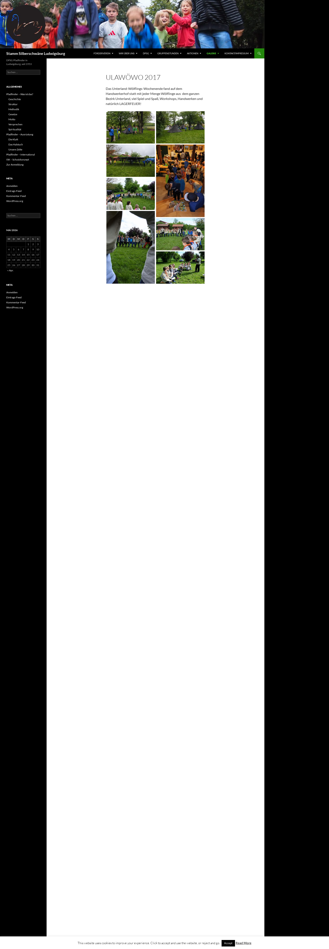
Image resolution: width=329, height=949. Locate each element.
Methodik (13, 109)
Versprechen (15, 124)
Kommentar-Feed (16, 196)
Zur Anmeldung (15, 164)
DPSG (146, 53)
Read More (243, 943)
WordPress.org (14, 201)
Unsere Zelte (15, 149)
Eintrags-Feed (14, 191)
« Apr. (10, 270)
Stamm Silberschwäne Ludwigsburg (35, 53)
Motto (11, 119)
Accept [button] (228, 943)
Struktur (13, 104)
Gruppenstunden (168, 53)
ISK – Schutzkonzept (17, 159)
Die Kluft (13, 139)
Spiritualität (14, 129)
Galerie (211, 53)
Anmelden (12, 185)
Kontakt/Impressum (237, 53)
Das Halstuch (15, 144)
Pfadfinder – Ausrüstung (19, 134)
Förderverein (102, 53)
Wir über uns (126, 53)
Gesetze (12, 114)
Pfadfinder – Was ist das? (19, 94)
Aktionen (192, 53)
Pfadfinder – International (20, 154)
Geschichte (14, 99)
